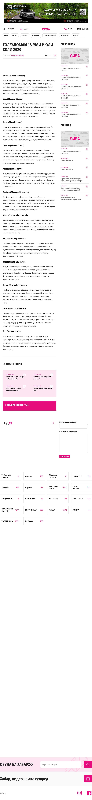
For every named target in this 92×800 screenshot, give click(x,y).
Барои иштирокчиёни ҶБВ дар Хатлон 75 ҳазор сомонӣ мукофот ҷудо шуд (71, 180)
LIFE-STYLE (25, 35)
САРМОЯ (14, 35)
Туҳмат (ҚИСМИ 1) (67, 160)
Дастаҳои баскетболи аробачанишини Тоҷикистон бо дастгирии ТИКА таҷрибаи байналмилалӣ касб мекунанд (71, 198)
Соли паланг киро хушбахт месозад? (42, 378)
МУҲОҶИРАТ (35, 35)
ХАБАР (6, 35)
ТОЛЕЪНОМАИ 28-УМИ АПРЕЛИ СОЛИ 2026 (70, 115)
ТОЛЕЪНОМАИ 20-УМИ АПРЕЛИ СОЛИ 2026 (70, 78)
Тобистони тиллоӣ (50, 35)
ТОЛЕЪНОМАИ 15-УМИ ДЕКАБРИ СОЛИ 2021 (13, 389)
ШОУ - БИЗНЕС (65, 35)
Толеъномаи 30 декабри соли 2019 (43, 389)
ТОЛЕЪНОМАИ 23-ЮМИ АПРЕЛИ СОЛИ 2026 (71, 88)
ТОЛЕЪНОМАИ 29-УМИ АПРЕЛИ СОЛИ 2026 (70, 106)
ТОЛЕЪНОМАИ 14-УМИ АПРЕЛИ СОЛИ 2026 (70, 70)
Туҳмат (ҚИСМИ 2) (67, 169)
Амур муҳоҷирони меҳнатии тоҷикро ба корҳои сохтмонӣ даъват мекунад (70, 189)
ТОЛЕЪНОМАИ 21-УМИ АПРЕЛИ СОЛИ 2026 (70, 97)
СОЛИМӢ (75, 35)
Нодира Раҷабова (17, 55)
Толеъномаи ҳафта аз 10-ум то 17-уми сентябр (15, 378)
